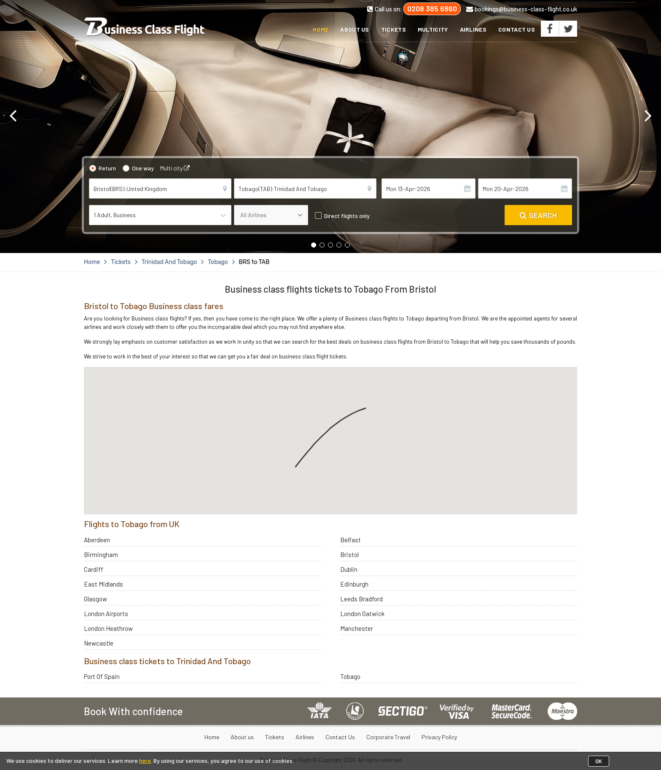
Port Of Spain (102, 676)
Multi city (175, 168)
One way (143, 168)
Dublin (348, 569)
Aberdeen (97, 540)
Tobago (350, 676)
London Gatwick (362, 613)
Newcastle (98, 643)
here (145, 760)
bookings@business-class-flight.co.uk (521, 9)
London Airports (106, 613)
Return (107, 168)
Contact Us (516, 29)
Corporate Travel (388, 736)
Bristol (349, 554)
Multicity (433, 29)
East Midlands (103, 584)
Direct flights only (347, 215)
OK (598, 761)
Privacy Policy (439, 736)
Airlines (473, 29)
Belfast (350, 540)
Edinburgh (354, 584)
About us (354, 29)
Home (320, 29)
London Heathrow (108, 628)
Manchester (356, 628)
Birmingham (101, 554)
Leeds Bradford (361, 599)
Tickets (393, 29)
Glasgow (95, 599)
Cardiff (93, 569)
